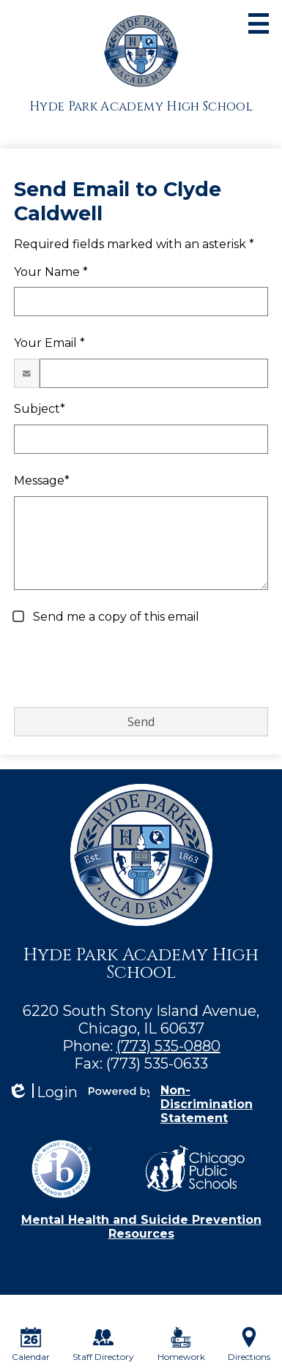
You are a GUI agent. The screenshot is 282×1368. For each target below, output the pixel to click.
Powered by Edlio (119, 1090)
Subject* (39, 409)
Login (42, 1092)
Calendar (31, 1344)
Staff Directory (103, 1344)
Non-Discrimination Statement (206, 1104)
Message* (42, 480)
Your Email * (49, 343)
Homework (181, 1344)
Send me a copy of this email (114, 617)
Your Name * (51, 272)
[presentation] (125, 666)
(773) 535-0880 (168, 1046)
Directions (249, 1344)
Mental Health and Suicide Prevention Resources (141, 1227)
